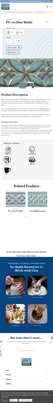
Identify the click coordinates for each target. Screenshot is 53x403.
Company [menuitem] (8, 384)
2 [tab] (26, 216)
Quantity (8, 37)
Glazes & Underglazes (15, 12)
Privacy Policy (4, 396)
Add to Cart (12, 47)
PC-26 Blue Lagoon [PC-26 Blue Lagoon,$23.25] (37, 211)
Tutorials (15, 325)
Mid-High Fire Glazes (27, 12)
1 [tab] (24, 216)
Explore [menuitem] (8, 375)
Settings (5, 400)
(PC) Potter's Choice (40, 12)
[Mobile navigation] (51, 6)
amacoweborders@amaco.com (12, 130)
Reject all (13, 400)
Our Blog (37, 325)
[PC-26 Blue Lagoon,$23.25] (37, 199)
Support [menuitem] (8, 379)
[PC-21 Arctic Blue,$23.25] (15, 199)
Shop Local (12, 52)
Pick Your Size (10, 28)
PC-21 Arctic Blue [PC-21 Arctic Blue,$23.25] (15, 211)
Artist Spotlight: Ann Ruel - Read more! (26, 1)
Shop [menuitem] (7, 370)
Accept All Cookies (25, 400)
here (10, 135)
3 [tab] (28, 216)
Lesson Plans (37, 297)
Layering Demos (16, 297)
